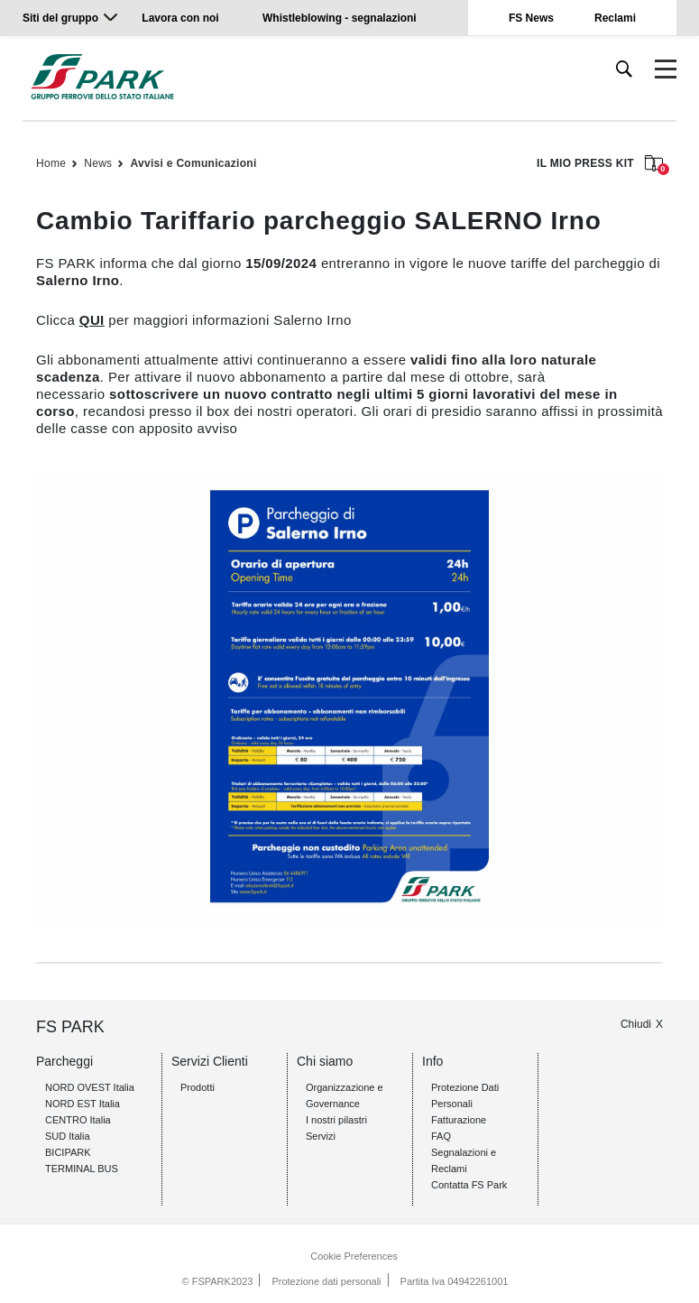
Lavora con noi (182, 18)
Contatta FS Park (469, 1184)
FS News (531, 18)
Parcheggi (64, 1061)
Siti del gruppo (60, 18)
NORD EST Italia (82, 1103)
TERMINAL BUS (81, 1168)
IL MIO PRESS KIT (600, 164)
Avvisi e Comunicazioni (193, 163)
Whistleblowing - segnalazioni (339, 18)
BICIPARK (68, 1152)
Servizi (321, 1136)
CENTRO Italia (78, 1119)
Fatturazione (458, 1119)
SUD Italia (67, 1136)
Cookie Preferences (354, 1256)
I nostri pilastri (336, 1119)
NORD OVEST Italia (89, 1087)
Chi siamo (325, 1061)
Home (51, 163)
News (98, 163)
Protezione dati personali (326, 1281)
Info (432, 1061)
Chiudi (636, 1024)
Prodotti (197, 1087)
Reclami (615, 18)
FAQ (441, 1136)
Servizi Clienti (209, 1061)
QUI (92, 320)
